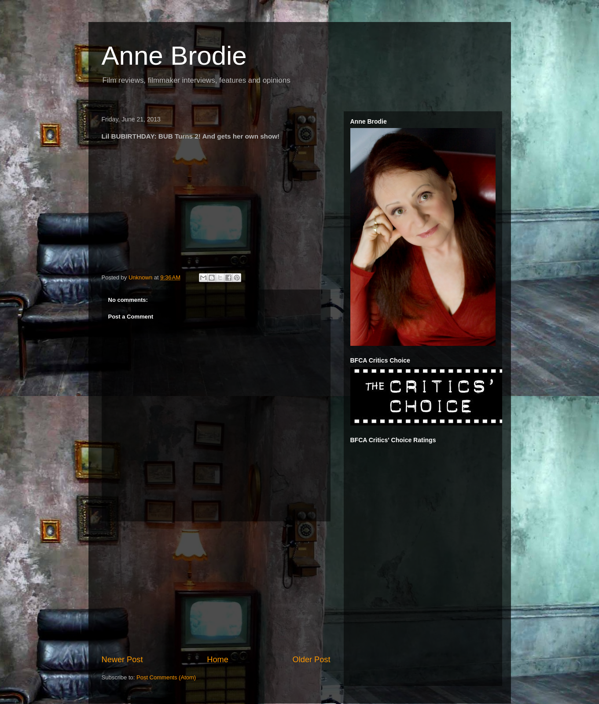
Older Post (312, 659)
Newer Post (122, 659)
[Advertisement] (216, 588)
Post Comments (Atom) (166, 677)
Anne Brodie (174, 55)
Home (217, 659)
